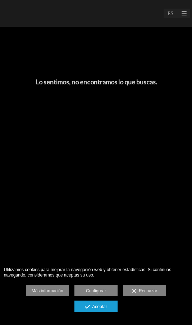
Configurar (96, 290)
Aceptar (96, 307)
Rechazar (144, 291)
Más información (47, 290)
